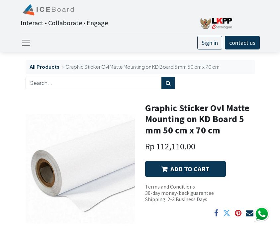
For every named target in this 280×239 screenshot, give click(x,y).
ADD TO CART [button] (185, 169)
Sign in (210, 42)
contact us (242, 42)
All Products (44, 67)
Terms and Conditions (170, 186)
